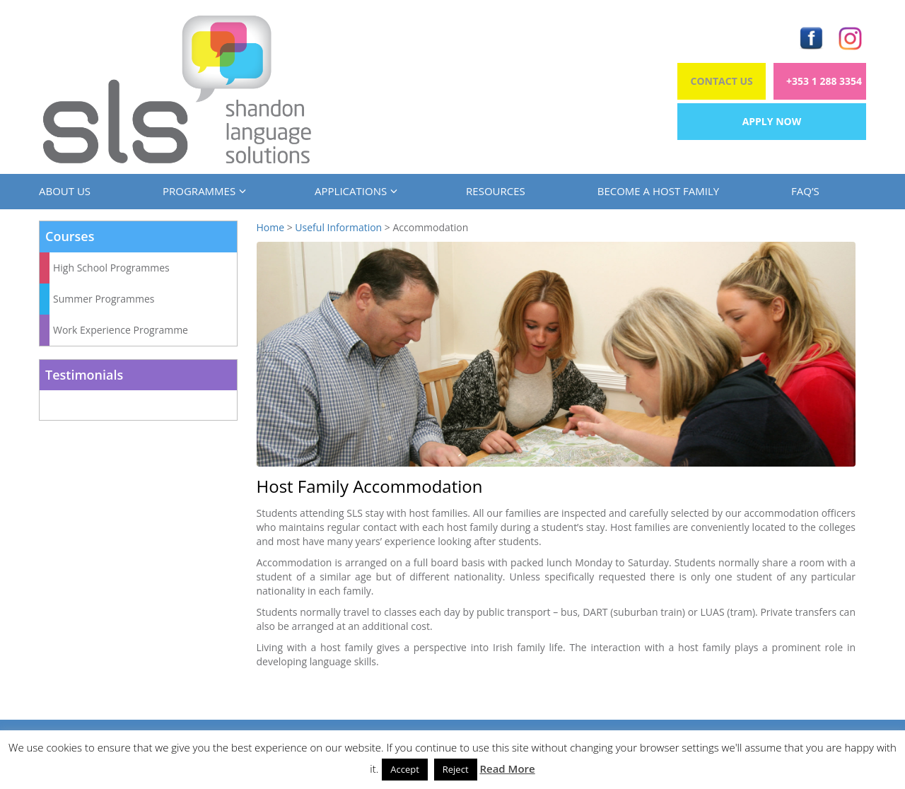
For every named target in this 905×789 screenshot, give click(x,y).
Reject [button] (456, 769)
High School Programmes (111, 267)
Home (271, 227)
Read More (507, 768)
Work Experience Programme (120, 330)
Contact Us (722, 81)
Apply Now (772, 121)
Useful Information (338, 227)
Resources (495, 191)
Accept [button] (404, 769)
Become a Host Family (658, 191)
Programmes (203, 191)
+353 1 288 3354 (824, 81)
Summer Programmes (104, 298)
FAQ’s (805, 191)
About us (64, 191)
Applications (354, 191)
